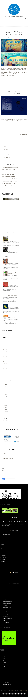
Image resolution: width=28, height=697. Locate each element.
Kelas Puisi (5, 620)
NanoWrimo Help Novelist (7, 188)
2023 (5, 398)
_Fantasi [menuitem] (3, 559)
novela (3, 525)
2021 (5, 403)
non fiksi (4, 662)
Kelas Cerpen (5, 611)
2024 (5, 396)
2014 (5, 418)
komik (8, 525)
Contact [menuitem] (3, 566)
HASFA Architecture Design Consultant (9, 181)
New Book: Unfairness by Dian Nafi (8, 183)
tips (2, 522)
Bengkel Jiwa (10, 248)
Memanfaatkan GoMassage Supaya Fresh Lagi (13, 317)
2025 (5, 394)
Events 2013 (5, 370)
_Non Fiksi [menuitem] (3, 555)
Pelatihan (18, 521)
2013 (5, 420)
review (4, 666)
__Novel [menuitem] (3, 551)
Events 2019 (5, 356)
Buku (3, 521)
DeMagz (5, 146)
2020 (5, 405)
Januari (6, 391)
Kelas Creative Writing (7, 607)
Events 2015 (5, 366)
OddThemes (24, 690)
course (15, 29)
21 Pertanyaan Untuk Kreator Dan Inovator (10, 167)
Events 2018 (5, 358)
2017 (5, 411)
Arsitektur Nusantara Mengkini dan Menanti (10, 178)
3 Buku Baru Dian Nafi (12, 283)
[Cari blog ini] (9, 336)
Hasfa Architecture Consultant (8, 456)
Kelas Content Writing (7, 680)
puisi (3, 524)
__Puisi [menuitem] (3, 553)
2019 (5, 407)
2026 (5, 384)
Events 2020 (5, 354)
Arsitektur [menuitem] (3, 563)
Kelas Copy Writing (6, 682)
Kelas (4, 654)
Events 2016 (5, 363)
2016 (5, 413)
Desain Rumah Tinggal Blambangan (8, 176)
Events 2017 (5, 361)
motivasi (21, 522)
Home (4, 597)
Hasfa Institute (5, 453)
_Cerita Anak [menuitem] (4, 557)
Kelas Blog (5, 678)
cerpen (6, 522)
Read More (6, 78)
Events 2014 (5, 368)
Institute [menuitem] (3, 561)
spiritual (21, 524)
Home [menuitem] (2, 544)
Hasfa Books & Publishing (8, 458)
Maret (6, 386)
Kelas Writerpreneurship (7, 601)
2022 (5, 401)
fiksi (3, 660)
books (15, 87)
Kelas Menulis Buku (6, 616)
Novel (23, 521)
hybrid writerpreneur (8, 154)
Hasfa (5, 152)
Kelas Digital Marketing (7, 684)
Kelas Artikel (5, 605)
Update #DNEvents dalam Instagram (14, 33)
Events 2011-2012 (6, 373)
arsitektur (11, 521)
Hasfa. (12, 690)
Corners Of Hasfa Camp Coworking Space (10, 185)
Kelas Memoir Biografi (7, 603)
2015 (5, 416)
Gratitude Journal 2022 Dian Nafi (8, 172)
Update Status (14, 91)
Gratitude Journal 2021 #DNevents (8, 169)
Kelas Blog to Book (6, 599)
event (4, 658)
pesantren (17, 522)
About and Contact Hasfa (7, 461)
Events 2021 (5, 351)
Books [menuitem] (2, 546)
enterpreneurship (16, 524)
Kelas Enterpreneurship (7, 618)
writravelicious (7, 157)
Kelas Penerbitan (6, 614)
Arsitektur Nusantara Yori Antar (8, 174)
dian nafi (10, 37)
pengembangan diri (8, 524)
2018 (5, 409)
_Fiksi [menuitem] (2, 548)
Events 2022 (5, 349)
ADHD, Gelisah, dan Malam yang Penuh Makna (11, 388)
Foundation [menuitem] (3, 565)
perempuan (11, 522)
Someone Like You (11, 305)
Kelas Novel (5, 609)
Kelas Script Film (6, 622)
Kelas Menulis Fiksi (6, 612)
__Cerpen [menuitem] (3, 550)
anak (5, 525)
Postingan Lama (23, 134)
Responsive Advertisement (7, 534)
